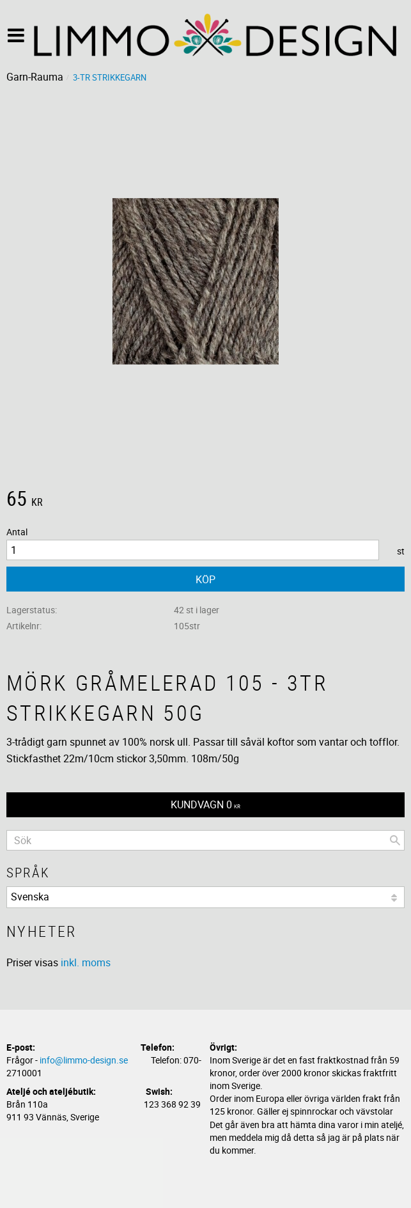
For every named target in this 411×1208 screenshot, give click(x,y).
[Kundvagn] (205, 804)
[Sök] (395, 840)
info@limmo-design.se (84, 1060)
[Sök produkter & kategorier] (205, 840)
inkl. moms (86, 962)
